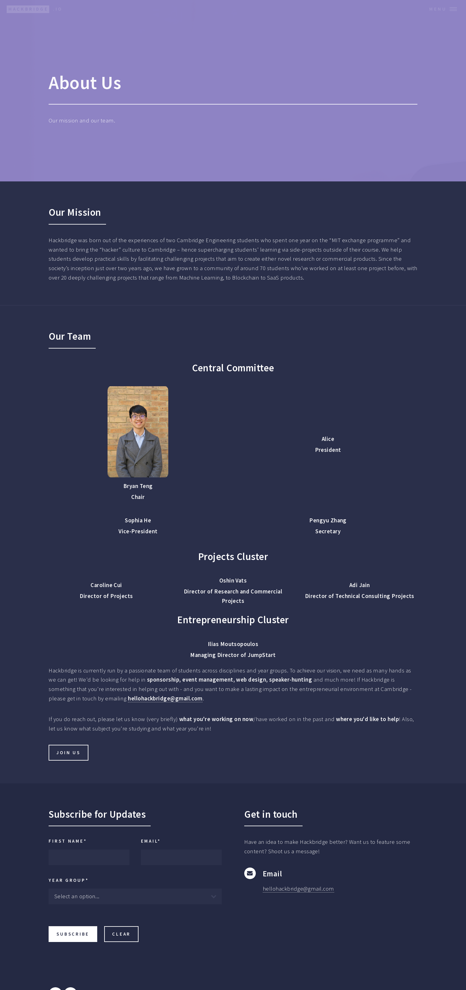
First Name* (68, 841)
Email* (151, 841)
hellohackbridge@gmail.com (165, 698)
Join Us (68, 752)
